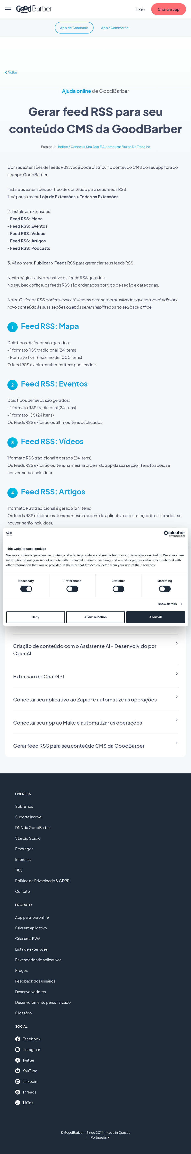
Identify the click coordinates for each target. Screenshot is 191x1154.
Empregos (24, 848)
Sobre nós (24, 806)
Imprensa (23, 859)
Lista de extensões (31, 949)
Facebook (27, 1038)
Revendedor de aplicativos (38, 959)
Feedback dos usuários (35, 981)
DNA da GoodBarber (33, 827)
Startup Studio (28, 838)
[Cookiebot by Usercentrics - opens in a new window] (167, 534)
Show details (167, 604)
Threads (25, 1092)
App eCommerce (115, 28)
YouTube (26, 1070)
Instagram (27, 1049)
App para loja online (32, 917)
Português (100, 1137)
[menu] (8, 9)
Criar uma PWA (27, 938)
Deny (35, 617)
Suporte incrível (28, 817)
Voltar (11, 72)
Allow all (155, 617)
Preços (21, 970)
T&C (19, 870)
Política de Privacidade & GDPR (42, 880)
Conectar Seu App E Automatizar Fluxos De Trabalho (110, 147)
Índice (63, 147)
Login (140, 9)
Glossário (23, 1013)
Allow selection (95, 617)
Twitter (24, 1060)
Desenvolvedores (30, 991)
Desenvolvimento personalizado (43, 1002)
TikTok (24, 1102)
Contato (22, 891)
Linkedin (26, 1081)
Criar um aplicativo (31, 927)
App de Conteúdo (74, 28)
